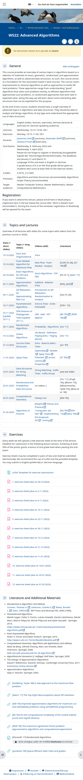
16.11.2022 (8, 305)
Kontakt (32, 770)
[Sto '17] (64, 326)
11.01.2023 (8, 357)
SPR (37, 314)
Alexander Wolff (54, 138)
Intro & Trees (41, 303)
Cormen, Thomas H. (17, 607)
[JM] (68, 283)
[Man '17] (75, 274)
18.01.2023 (8, 371)
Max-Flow (40, 262)
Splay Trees (22, 357)
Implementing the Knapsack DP (47, 417)
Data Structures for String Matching (24, 371)
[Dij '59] (64, 410)
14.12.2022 (8, 335)
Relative (49, 282)
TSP (56, 273)
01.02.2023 (8, 412)
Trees (37, 346)
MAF (42, 314)
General (15, 66)
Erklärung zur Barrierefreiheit (36, 773)
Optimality (40, 350)
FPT (48, 314)
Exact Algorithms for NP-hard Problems (24, 274)
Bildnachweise (65, 773)
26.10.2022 (8, 274)
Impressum (16, 770)
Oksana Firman (24, 141)
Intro (37, 255)
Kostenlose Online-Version (20, 666)
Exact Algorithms (43, 273)
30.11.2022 (8, 326)
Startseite (13, 27)
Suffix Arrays (48, 373)
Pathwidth (40, 306)
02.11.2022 (8, 283)
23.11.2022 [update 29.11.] (8, 316)
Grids (52, 303)
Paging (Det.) (41, 335)
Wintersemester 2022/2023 (39, 27)
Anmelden (75, 4)
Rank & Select (48, 343)
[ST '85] (63, 357)
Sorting (46, 420)
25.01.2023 (8, 385)
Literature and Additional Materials (35, 598)
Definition (52, 332)
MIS (37, 276)
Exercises (16, 434)
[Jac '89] (64, 344)
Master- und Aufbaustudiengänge (67, 27)
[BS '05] (64, 314)
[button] (31, 4)
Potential (40, 357)
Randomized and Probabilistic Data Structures (24, 385)
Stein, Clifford (19, 610)
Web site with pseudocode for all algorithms (29, 653)
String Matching (43, 370)
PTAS (37, 285)
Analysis (48, 265)
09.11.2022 (8, 294)
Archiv (22, 27)
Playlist (39, 403)
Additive (39, 282)
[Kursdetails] (76, 41)
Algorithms (53, 326)
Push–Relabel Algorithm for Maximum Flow (24, 264)
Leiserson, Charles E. (41, 607)
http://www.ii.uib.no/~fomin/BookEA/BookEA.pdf (31, 639)
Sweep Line (41, 397)
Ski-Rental (40, 332)
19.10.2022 (8, 255)
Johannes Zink (24, 138)
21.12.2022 (8, 344)
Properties (40, 364)
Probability (40, 326)
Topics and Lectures (23, 225)
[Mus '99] (71, 413)
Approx (38, 317)
